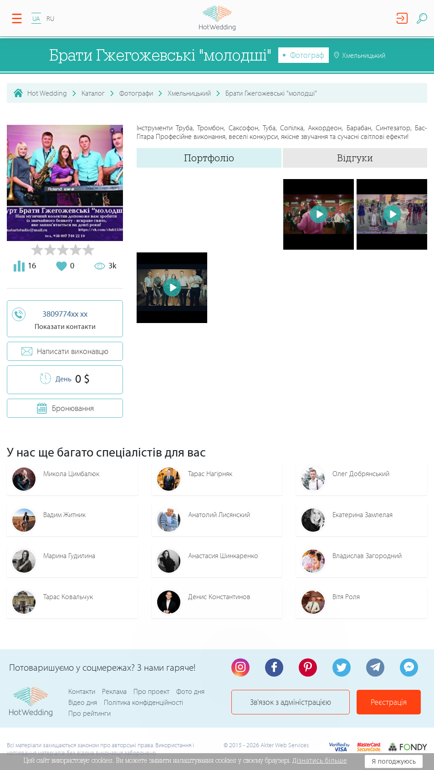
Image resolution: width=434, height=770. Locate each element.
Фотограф (307, 55)
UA (36, 18)
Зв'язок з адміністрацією (290, 702)
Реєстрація (389, 702)
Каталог (93, 93)
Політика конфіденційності (143, 702)
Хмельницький (189, 93)
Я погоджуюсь (394, 761)
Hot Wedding (47, 93)
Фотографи (136, 93)
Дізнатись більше (319, 760)
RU (50, 18)
